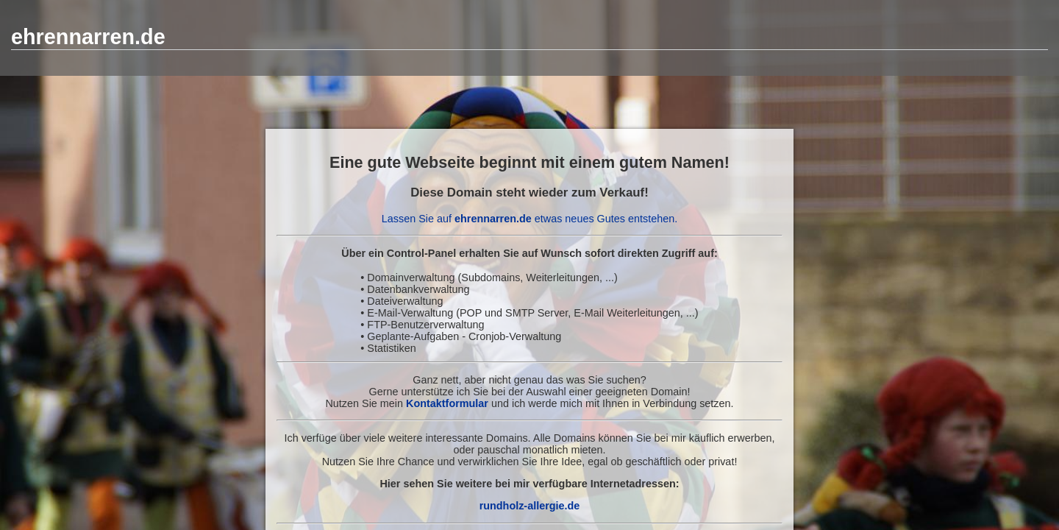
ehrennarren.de (88, 37)
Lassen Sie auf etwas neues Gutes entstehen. (529, 219)
